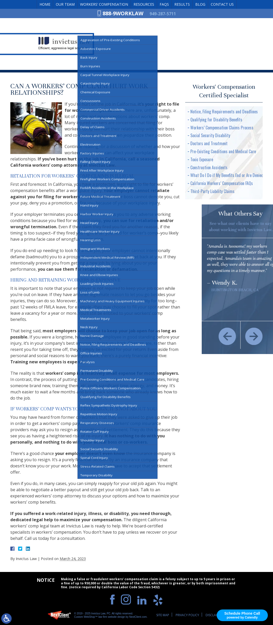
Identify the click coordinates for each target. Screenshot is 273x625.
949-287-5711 (163, 14)
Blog (200, 4)
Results (182, 4)
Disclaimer (214, 615)
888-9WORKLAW (123, 13)
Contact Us (222, 4)
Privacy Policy (187, 615)
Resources (144, 4)
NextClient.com (138, 616)
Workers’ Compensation (104, 4)
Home (45, 4)
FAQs (164, 4)
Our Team (65, 4)
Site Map (162, 615)
